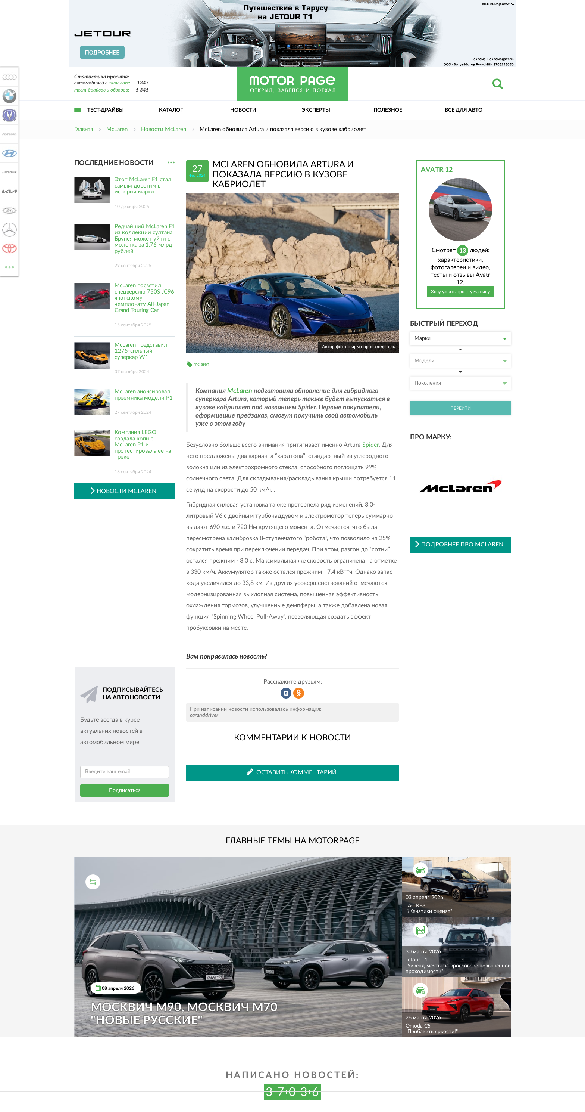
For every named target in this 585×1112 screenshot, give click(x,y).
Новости (243, 110)
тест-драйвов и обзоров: (101, 90)
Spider (370, 445)
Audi (8, 76)
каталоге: (119, 83)
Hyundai (8, 153)
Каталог (171, 110)
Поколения (460, 383)
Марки (460, 338)
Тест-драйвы (105, 110)
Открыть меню (78, 118)
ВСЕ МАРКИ (8, 266)
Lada (8, 210)
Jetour (8, 172)
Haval (8, 134)
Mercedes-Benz (8, 229)
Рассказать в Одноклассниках (298, 693)
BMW (8, 96)
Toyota (8, 248)
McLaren (239, 391)
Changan (8, 115)
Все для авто (463, 110)
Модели (460, 360)
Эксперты (316, 110)
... (171, 162)
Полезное (387, 110)
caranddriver (204, 715)
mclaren (201, 364)
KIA (8, 191)
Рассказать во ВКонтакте (286, 693)
